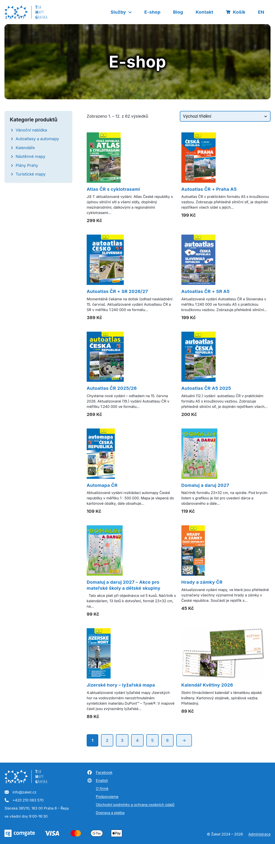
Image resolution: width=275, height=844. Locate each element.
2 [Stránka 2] (107, 740)
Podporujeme (107, 796)
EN (261, 12)
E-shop (152, 12)
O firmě (102, 788)
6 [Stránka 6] (167, 740)
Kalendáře (25, 147)
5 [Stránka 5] (152, 740)
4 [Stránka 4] (137, 740)
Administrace (259, 834)
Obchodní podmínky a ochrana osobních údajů (135, 804)
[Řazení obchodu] (225, 116)
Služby (121, 12)
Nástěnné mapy (30, 156)
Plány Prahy (27, 165)
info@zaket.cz (20, 792)
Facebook (99, 772)
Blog (178, 12)
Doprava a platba (110, 812)
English (97, 780)
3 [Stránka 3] (122, 740)
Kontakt (204, 12)
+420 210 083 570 (24, 800)
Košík (236, 12)
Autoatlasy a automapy (37, 138)
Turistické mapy (31, 174)
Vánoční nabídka (31, 130)
